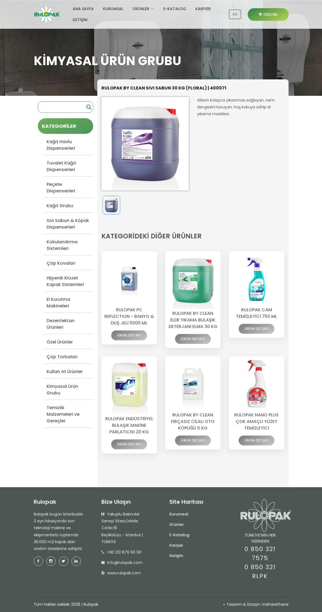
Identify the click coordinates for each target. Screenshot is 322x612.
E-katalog (179, 536)
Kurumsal (178, 516)
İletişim (176, 557)
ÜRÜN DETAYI (129, 338)
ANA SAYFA (83, 8)
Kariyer (176, 547)
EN (235, 14)
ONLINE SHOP (268, 16)
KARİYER (203, 8)
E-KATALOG (174, 8)
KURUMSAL (113, 8)
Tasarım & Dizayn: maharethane (256, 604)
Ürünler (176, 526)
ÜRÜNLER (141, 8)
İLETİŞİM (80, 19)
